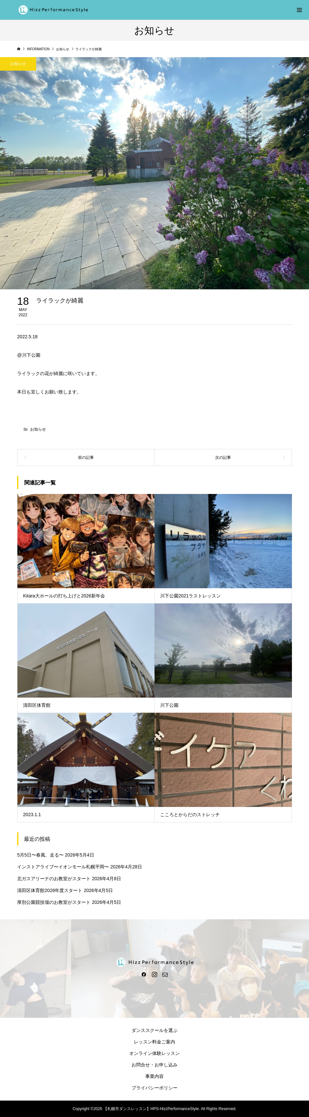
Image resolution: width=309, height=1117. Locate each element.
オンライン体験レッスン (154, 1053)
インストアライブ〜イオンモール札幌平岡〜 (63, 866)
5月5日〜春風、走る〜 (40, 855)
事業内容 (154, 1076)
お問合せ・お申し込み (154, 1064)
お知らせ (38, 429)
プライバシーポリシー (154, 1087)
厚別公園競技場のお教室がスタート (54, 902)
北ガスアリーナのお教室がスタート (54, 878)
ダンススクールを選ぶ (154, 1030)
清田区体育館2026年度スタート (49, 890)
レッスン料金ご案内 (154, 1041)
